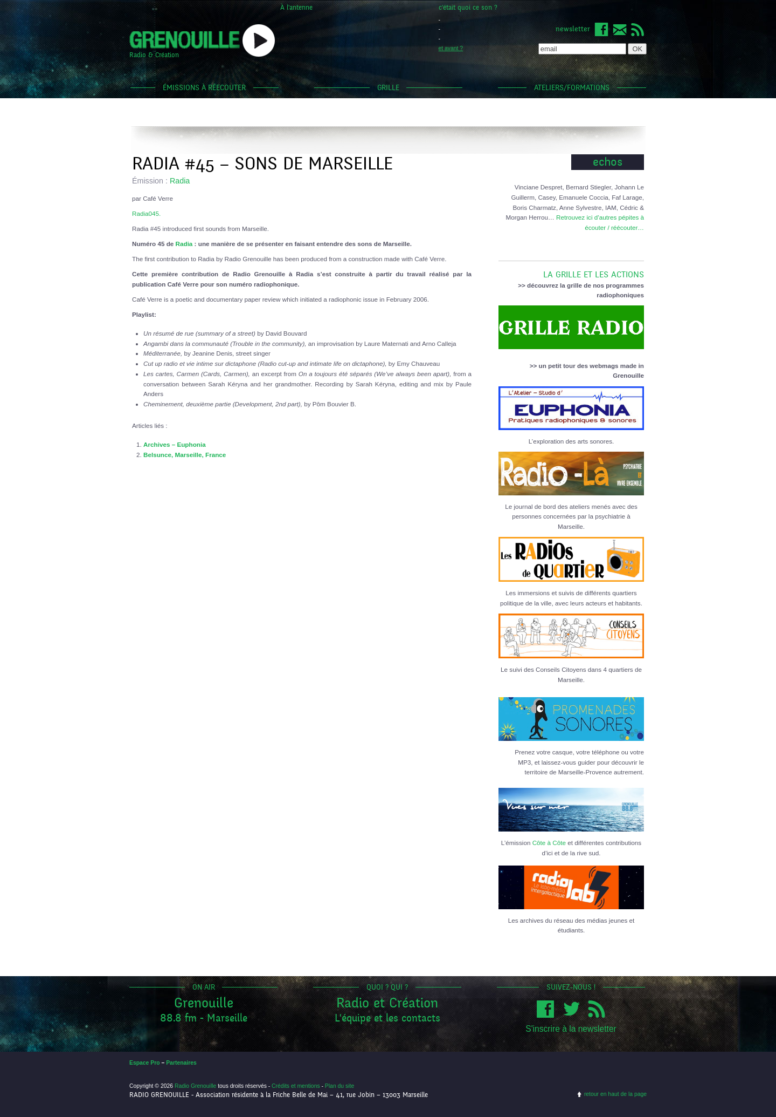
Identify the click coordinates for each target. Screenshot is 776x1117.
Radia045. (146, 213)
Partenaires (181, 1063)
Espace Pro (144, 1063)
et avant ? (451, 48)
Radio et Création (387, 1003)
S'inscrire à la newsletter (570, 1028)
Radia (180, 180)
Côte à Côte (549, 842)
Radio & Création (154, 55)
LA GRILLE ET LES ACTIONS (571, 270)
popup (258, 40)
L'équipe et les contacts (387, 1018)
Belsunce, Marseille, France (184, 454)
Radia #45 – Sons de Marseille (262, 163)
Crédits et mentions (296, 1086)
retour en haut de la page (615, 1094)
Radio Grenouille (195, 1086)
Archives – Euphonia (174, 444)
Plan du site (339, 1086)
